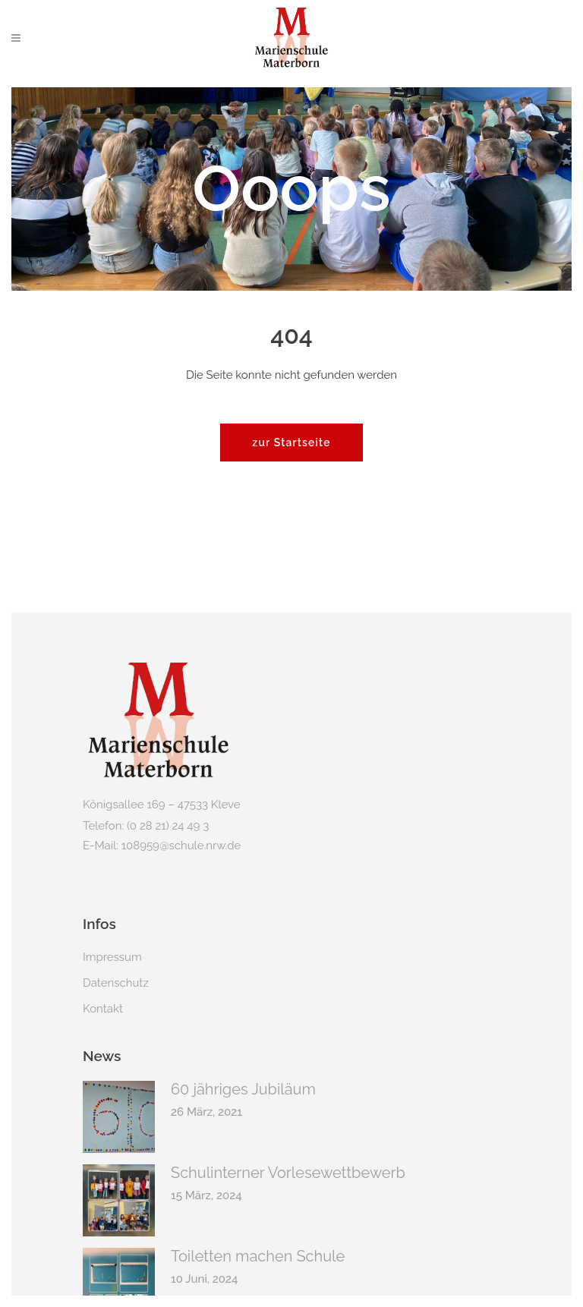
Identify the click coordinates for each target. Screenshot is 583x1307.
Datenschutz (116, 983)
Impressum (112, 957)
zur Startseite (291, 442)
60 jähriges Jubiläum (243, 1089)
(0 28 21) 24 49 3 (168, 826)
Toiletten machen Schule (258, 1256)
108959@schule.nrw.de (181, 845)
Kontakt (103, 1009)
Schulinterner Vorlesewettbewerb (288, 1173)
